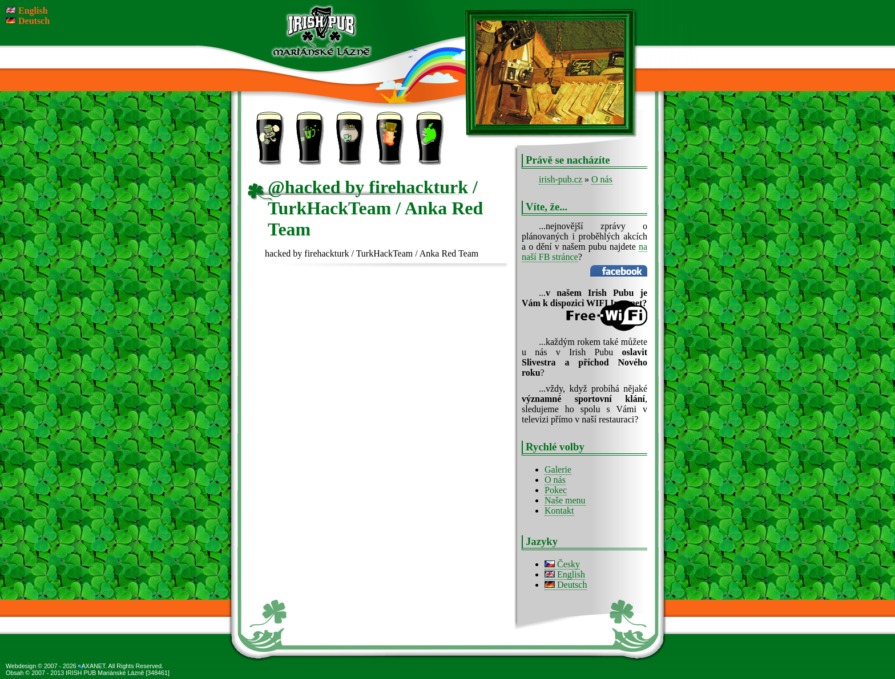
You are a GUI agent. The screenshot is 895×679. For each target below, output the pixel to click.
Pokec (556, 490)
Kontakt (470, 148)
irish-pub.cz (560, 179)
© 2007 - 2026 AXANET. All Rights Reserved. (100, 665)
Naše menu (565, 500)
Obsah (15, 672)
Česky (562, 564)
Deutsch (566, 584)
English (565, 574)
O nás (601, 179)
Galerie (558, 469)
